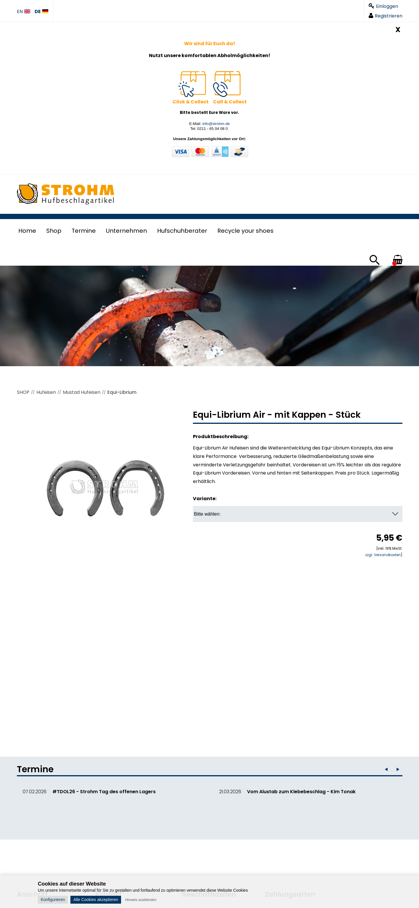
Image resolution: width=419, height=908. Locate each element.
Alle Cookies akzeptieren (95, 899)
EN (23, 12)
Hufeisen (46, 392)
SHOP (23, 392)
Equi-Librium (121, 392)
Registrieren (385, 16)
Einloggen (383, 6)
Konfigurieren (53, 899)
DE (41, 12)
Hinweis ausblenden (140, 900)
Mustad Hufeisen (81, 392)
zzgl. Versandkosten (383, 554)
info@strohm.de (216, 123)
